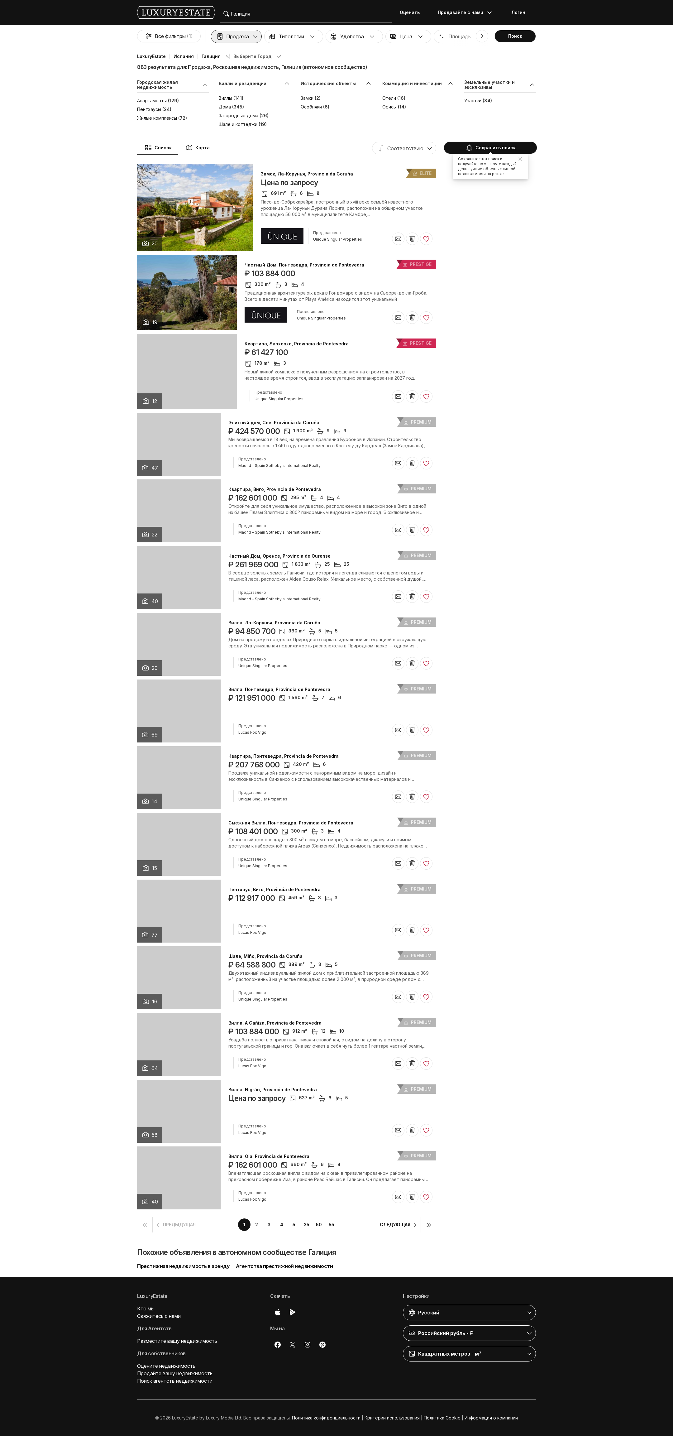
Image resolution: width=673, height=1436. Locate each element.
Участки (472, 100)
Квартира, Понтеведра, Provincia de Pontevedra (283, 756)
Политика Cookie (442, 1417)
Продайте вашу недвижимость (174, 1373)
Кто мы (146, 1308)
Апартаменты (152, 100)
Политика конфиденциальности (326, 1417)
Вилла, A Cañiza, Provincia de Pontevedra (275, 1023)
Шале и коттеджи (238, 124)
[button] (236, 36)
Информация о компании (491, 1417)
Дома (225, 106)
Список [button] (158, 147)
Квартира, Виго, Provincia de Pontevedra (274, 489)
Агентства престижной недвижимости (284, 1266)
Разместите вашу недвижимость (177, 1341)
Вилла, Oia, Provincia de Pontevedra (268, 1156)
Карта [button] (197, 147)
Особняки (311, 106)
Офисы (389, 106)
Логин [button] (518, 12)
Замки (307, 98)
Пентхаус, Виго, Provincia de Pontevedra (274, 889)
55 (331, 1224)
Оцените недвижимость (166, 1366)
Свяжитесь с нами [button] (159, 1316)
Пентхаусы (149, 109)
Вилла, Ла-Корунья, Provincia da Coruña (274, 622)
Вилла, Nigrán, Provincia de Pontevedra (272, 1089)
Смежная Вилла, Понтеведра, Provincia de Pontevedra (290, 822)
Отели (389, 98)
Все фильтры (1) (169, 36)
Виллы (225, 98)
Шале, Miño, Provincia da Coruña (265, 956)
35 (306, 1224)
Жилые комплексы (157, 118)
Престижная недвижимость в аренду (183, 1266)
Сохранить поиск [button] (490, 147)
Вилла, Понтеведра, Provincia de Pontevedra (279, 689)
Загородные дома (238, 115)
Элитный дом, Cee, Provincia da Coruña (273, 422)
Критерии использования (392, 1417)
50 (319, 1224)
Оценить (410, 12)
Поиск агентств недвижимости (174, 1381)
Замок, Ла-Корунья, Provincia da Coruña (307, 173)
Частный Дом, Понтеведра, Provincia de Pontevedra (304, 264)
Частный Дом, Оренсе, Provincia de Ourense (279, 556)
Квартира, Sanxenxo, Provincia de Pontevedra (297, 343)
